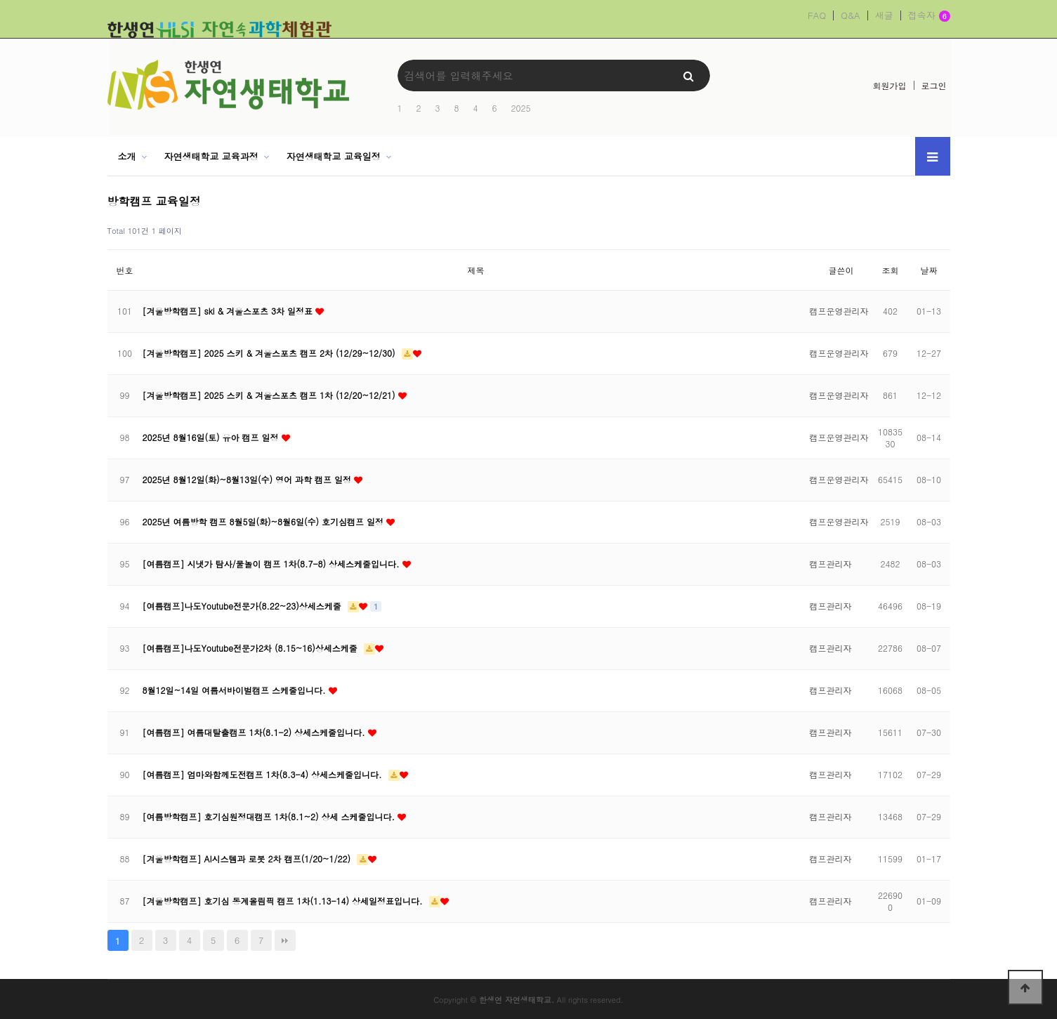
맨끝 (285, 940)
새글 (884, 15)
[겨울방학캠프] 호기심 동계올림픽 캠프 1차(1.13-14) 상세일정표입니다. (284, 901)
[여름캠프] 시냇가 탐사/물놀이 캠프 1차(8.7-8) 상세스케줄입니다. (272, 564)
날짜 (929, 270)
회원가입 (890, 85)
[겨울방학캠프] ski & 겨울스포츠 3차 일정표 (229, 311)
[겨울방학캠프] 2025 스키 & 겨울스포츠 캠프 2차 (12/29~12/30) (270, 353)
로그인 (934, 85)
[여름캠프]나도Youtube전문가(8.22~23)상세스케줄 (243, 606)
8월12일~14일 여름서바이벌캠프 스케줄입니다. (236, 690)
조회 (890, 270)
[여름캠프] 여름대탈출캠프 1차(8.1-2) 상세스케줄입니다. (255, 732)
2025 (521, 108)
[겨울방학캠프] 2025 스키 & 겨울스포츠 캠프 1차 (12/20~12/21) (270, 395)
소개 (127, 156)
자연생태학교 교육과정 (211, 156)
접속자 (929, 16)
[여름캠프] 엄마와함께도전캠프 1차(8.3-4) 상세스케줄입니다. (264, 774)
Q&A (850, 15)
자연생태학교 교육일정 (334, 156)
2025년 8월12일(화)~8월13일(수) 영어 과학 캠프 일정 (249, 479)
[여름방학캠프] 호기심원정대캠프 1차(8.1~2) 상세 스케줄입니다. (270, 816)
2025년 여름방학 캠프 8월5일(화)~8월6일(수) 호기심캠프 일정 (265, 521)
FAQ (817, 15)
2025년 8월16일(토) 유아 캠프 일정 (212, 437)
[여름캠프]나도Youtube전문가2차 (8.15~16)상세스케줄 (251, 648)
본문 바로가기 (0, 0)
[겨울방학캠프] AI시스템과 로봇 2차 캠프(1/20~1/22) (248, 858)
